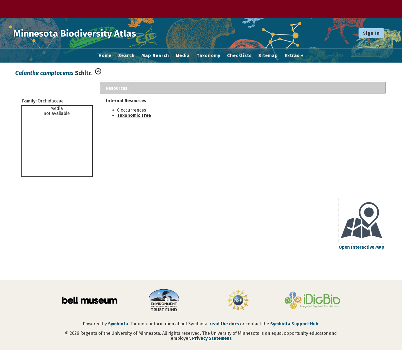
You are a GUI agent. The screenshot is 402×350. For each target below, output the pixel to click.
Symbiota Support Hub (294, 323)
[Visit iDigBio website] (312, 301)
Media (183, 55)
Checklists (239, 55)
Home (105, 55)
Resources (116, 88)
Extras (292, 55)
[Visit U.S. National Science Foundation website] (238, 300)
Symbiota (118, 323)
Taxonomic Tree (134, 115)
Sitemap (268, 55)
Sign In (371, 33)
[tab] (116, 88)
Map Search (155, 55)
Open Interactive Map (361, 247)
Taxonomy (208, 55)
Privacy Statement (211, 338)
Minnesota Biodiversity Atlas (86, 33)
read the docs (224, 323)
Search (126, 55)
